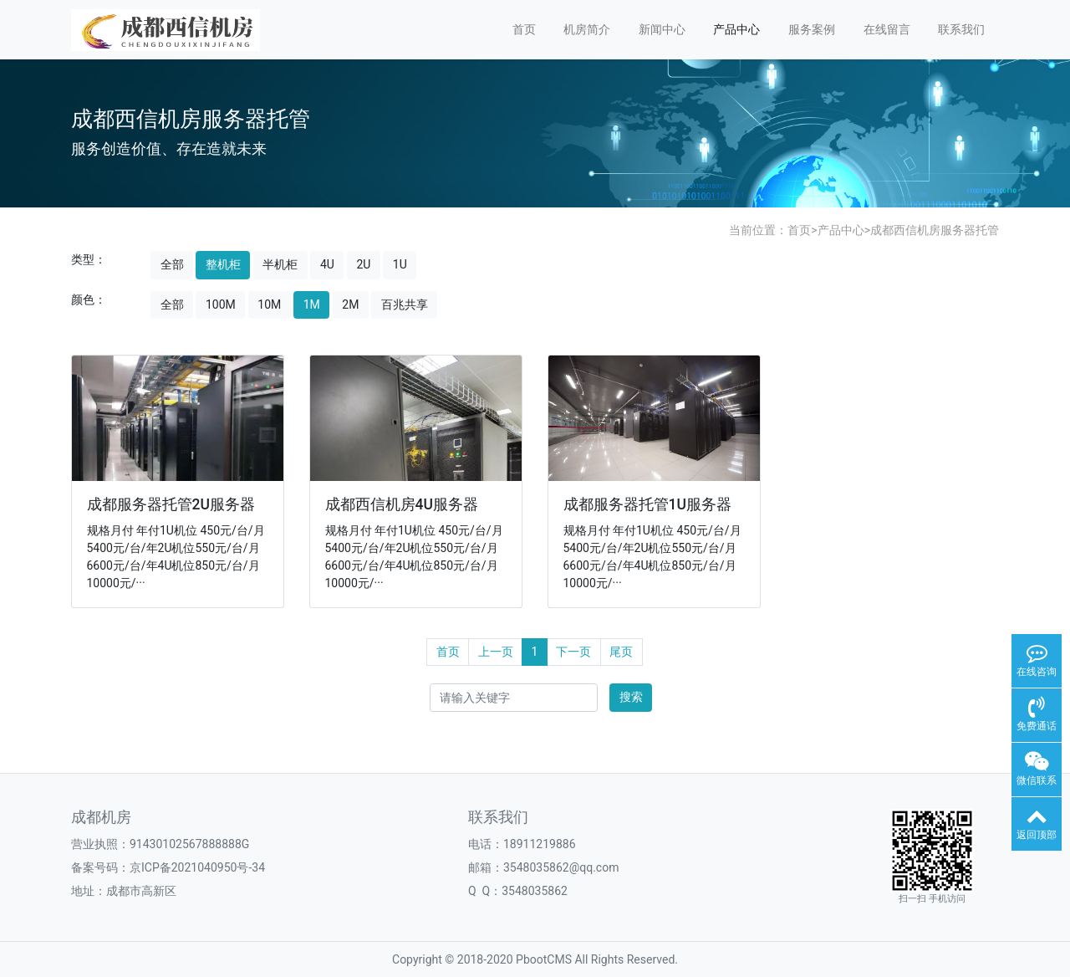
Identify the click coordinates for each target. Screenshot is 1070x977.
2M (350, 304)
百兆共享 (404, 304)
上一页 (495, 651)
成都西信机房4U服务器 (401, 504)
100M (221, 304)
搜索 (631, 696)
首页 (524, 29)
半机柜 (280, 264)
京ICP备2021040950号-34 (197, 867)
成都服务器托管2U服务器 (171, 504)
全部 (172, 264)
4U (327, 264)
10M (269, 304)
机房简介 (586, 29)
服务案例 (811, 29)
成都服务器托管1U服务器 (647, 504)
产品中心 (736, 29)
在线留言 (887, 29)
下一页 (573, 651)
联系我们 (961, 29)
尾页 (621, 651)
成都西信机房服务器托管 (934, 230)
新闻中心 (662, 29)
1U (400, 264)
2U (363, 264)
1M (311, 304)
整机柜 (223, 264)
